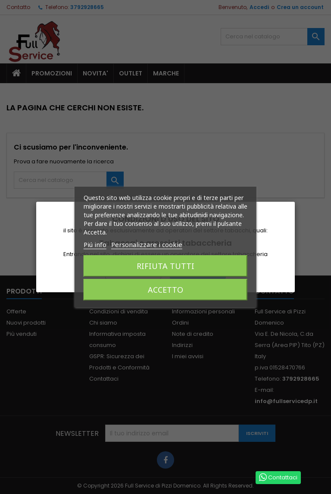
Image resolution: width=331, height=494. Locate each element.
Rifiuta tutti (165, 266)
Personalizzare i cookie (146, 244)
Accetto (165, 290)
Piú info (95, 244)
